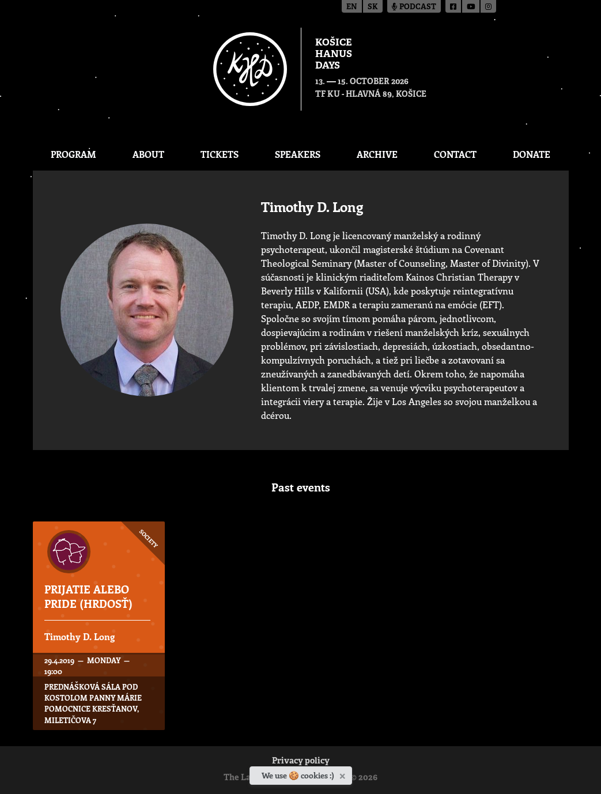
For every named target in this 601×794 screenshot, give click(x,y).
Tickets (220, 154)
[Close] (343, 774)
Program (73, 154)
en (351, 7)
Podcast (414, 7)
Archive (377, 154)
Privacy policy (301, 761)
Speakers (297, 154)
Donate (531, 154)
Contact (455, 154)
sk (373, 7)
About (148, 154)
